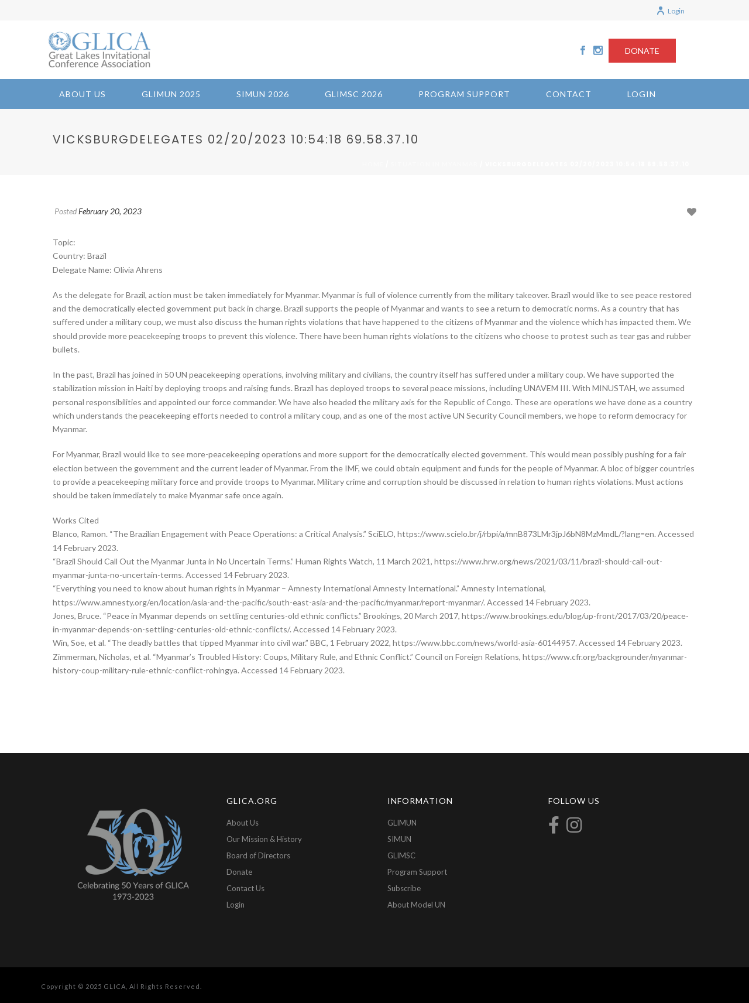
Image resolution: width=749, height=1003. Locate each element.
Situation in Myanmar (434, 163)
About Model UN (416, 904)
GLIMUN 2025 (171, 94)
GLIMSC (401, 855)
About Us (82, 94)
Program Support (464, 94)
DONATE (642, 51)
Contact (569, 94)
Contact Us (245, 888)
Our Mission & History (264, 839)
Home (373, 163)
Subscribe (404, 888)
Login (670, 10)
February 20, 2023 (110, 211)
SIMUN (399, 839)
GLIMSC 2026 (354, 94)
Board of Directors (258, 855)
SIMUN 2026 (262, 94)
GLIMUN (402, 822)
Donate (239, 872)
